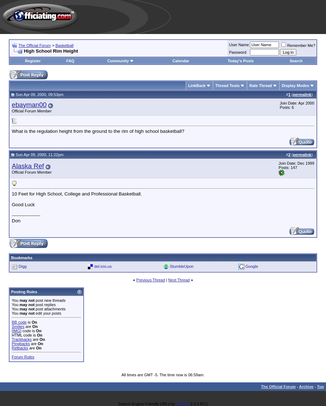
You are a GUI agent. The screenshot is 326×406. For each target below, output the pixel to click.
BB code (19, 322)
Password (237, 52)
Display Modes (295, 85)
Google (251, 266)
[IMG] (16, 331)
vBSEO (182, 404)
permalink (302, 94)
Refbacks (20, 348)
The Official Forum (35, 45)
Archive (306, 387)
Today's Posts (240, 61)
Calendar (180, 61)
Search (296, 61)
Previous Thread (150, 280)
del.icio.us (103, 266)
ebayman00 (29, 104)
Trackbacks (22, 339)
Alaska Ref (28, 166)
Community (120, 61)
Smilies (18, 326)
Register (33, 61)
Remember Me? (298, 45)
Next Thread (179, 280)
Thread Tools (227, 85)
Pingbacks (21, 344)
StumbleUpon (182, 266)
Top (320, 387)
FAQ (70, 61)
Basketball (64, 45)
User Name (239, 45)
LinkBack (197, 85)
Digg (23, 266)
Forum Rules (23, 357)
